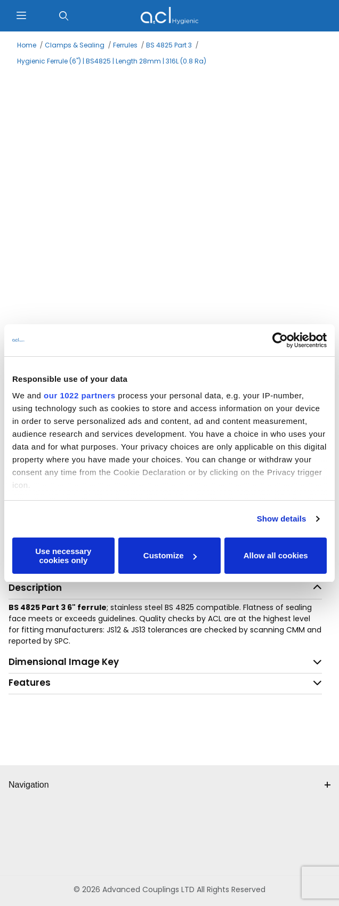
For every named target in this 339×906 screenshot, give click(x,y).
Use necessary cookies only (63, 556)
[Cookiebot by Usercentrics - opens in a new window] (280, 340)
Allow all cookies (276, 555)
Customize (170, 555)
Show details (281, 518)
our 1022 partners (79, 395)
